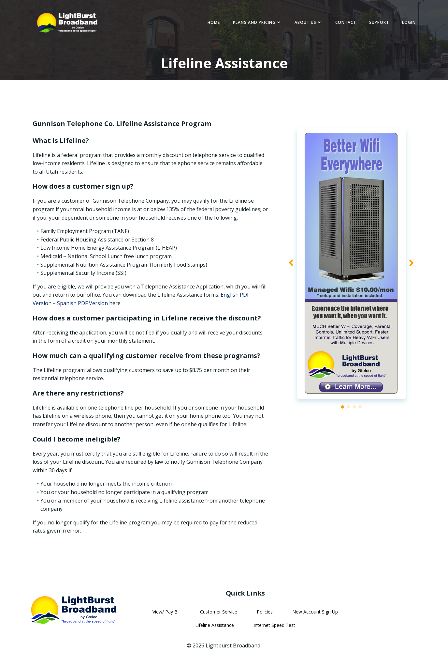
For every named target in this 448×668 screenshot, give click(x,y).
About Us (307, 22)
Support (378, 22)
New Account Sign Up (315, 615)
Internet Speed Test (274, 628)
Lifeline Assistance (214, 628)
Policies (265, 615)
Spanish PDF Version (83, 304)
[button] (342, 409)
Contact (344, 22)
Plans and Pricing (256, 22)
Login (408, 22)
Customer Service (218, 615)
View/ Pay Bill (166, 615)
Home (213, 22)
